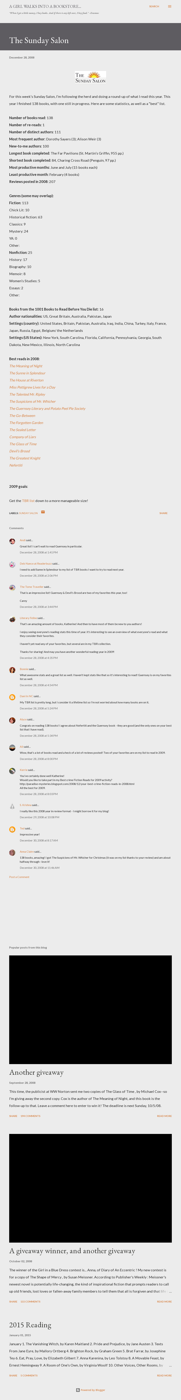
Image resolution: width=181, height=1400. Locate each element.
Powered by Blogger (90, 1390)
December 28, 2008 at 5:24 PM (39, 708)
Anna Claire (27, 851)
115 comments (30, 1301)
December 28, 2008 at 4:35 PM (39, 657)
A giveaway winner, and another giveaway (72, 1250)
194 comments (30, 1115)
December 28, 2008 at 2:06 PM (39, 575)
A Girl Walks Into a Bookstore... (45, 6)
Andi (22, 540)
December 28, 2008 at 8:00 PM (39, 758)
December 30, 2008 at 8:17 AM (39, 840)
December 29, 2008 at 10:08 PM (39, 817)
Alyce (23, 719)
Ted (22, 828)
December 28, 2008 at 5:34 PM (39, 735)
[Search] (154, 6)
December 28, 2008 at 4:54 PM (39, 685)
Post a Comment (19, 877)
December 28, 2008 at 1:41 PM (39, 552)
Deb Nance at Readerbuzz (36, 563)
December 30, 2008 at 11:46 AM (40, 867)
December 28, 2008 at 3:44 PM (39, 606)
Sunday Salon (28, 513)
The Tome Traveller (31, 586)
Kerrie (23, 769)
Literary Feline (28, 618)
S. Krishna (25, 805)
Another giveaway (36, 1072)
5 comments (29, 1375)
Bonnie (24, 669)
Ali (21, 746)
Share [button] (163, 513)
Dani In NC (26, 696)
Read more (164, 1115)
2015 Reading (30, 1325)
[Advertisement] (90, 915)
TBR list (28, 500)
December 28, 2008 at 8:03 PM (39, 794)
